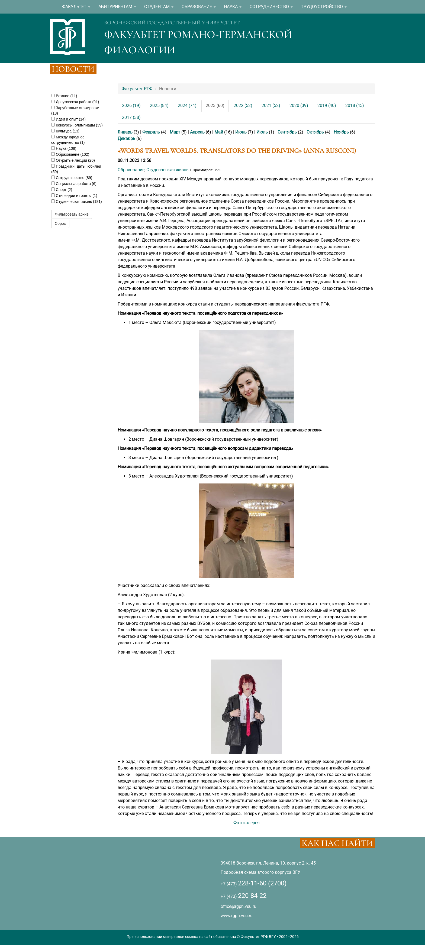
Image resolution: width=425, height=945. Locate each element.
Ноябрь (341, 132)
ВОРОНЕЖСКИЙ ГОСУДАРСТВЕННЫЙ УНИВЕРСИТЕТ (172, 23)
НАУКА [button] (233, 6)
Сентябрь (287, 132)
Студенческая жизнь (167, 169)
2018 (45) (354, 105)
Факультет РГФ (137, 88)
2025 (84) (159, 105)
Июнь (241, 132)
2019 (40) (326, 105)
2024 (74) (187, 105)
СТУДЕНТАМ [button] (158, 6)
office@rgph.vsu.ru (238, 906)
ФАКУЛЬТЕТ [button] (76, 6)
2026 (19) (131, 105)
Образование (131, 169)
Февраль (151, 132)
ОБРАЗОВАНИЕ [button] (199, 6)
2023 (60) (215, 105)
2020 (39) (298, 105)
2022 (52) (243, 105)
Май (218, 132)
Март (175, 132)
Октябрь (315, 132)
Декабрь (126, 138)
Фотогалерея (246, 822)
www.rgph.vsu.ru (237, 915)
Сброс (60, 223)
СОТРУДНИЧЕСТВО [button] (271, 6)
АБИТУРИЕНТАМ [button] (117, 6)
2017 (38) (131, 117)
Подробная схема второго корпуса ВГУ (260, 872)
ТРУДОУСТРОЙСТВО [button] (324, 6)
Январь (125, 132)
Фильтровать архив (72, 214)
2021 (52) (271, 105)
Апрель (197, 132)
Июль (262, 132)
